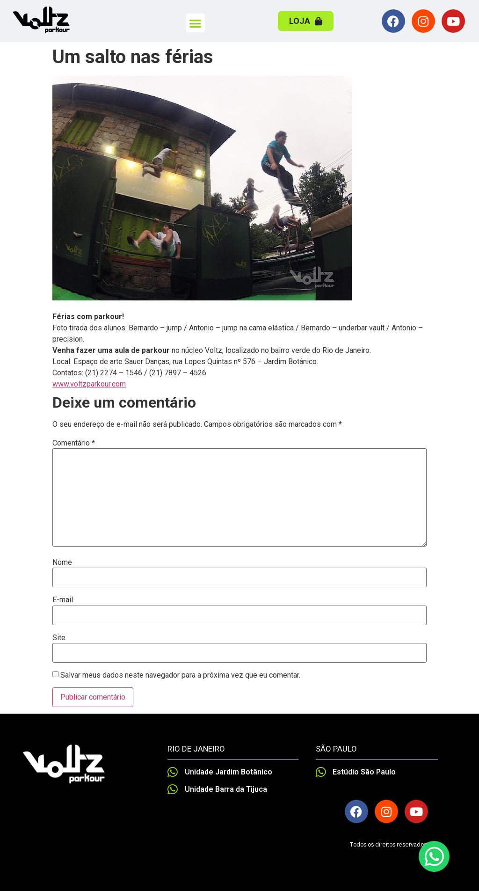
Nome (62, 562)
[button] (195, 23)
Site (58, 638)
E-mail (62, 600)
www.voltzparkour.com (89, 384)
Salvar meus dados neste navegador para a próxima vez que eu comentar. (180, 675)
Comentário (73, 443)
